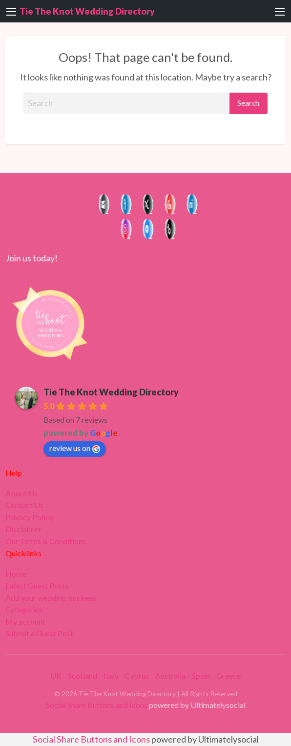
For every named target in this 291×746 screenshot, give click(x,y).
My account (25, 622)
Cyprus (137, 675)
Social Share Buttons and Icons (96, 704)
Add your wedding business (51, 598)
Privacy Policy (29, 517)
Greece (228, 675)
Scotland (82, 675)
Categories (23, 609)
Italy (111, 675)
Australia (170, 675)
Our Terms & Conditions (45, 541)
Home (15, 574)
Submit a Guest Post (39, 633)
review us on (74, 448)
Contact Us (24, 505)
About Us (21, 493)
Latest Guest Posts (36, 585)
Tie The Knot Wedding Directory (87, 11)
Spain (201, 675)
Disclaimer (23, 529)
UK (56, 675)
